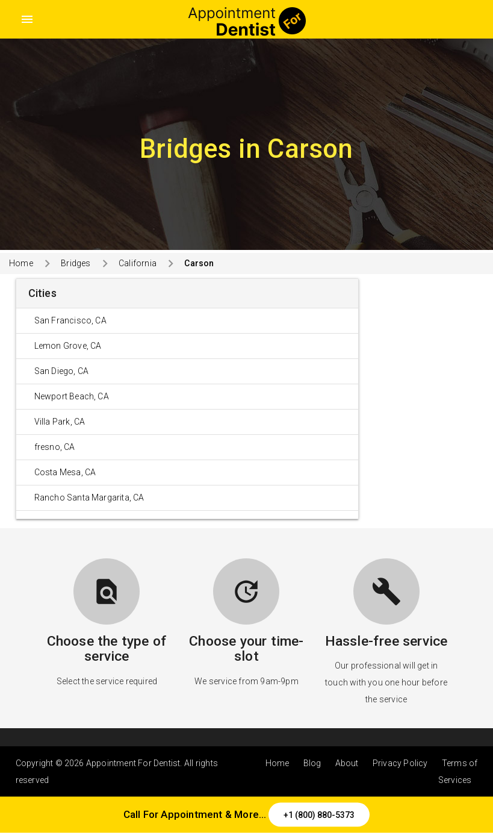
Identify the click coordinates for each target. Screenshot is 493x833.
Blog (312, 763)
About (347, 763)
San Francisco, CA (70, 320)
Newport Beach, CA (71, 396)
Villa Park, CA (59, 421)
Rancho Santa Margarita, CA (89, 497)
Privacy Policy (400, 763)
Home (21, 263)
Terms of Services (458, 771)
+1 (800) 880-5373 (319, 815)
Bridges (75, 263)
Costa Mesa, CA (65, 472)
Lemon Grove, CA (68, 346)
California (138, 263)
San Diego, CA (61, 371)
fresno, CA (54, 447)
